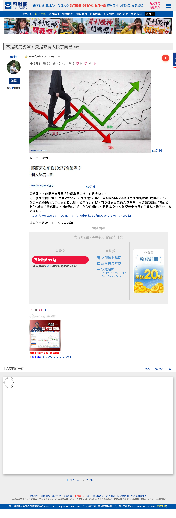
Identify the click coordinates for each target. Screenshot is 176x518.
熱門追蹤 (125, 5)
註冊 (49, 266)
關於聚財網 (123, 496)
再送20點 (154, 7)
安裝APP (34, 496)
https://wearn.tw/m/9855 (56, 357)
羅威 (77, 47)
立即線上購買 (109, 257)
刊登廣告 (79, 496)
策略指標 (136, 14)
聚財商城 (40, 14)
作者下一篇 (165, 369)
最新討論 (38, 5)
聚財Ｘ (150, 14)
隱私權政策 (98, 496)
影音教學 (95, 14)
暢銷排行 (67, 14)
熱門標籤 (75, 5)
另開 (157, 150)
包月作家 (100, 5)
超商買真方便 (109, 263)
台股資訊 (26, 14)
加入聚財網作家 (139, 496)
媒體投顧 (137, 5)
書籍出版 (68, 496)
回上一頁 (74, 480)
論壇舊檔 (45, 496)
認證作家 (56, 496)
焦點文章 (63, 5)
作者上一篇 (150, 369)
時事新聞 (122, 14)
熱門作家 (88, 5)
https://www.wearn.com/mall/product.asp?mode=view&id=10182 (80, 215)
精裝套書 (81, 14)
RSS (88, 496)
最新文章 (51, 5)
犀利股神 (112, 5)
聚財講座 (54, 14)
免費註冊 (155, 3)
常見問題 (110, 496)
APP (11, 87)
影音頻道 (109, 14)
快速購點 (113, 272)
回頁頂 (90, 480)
